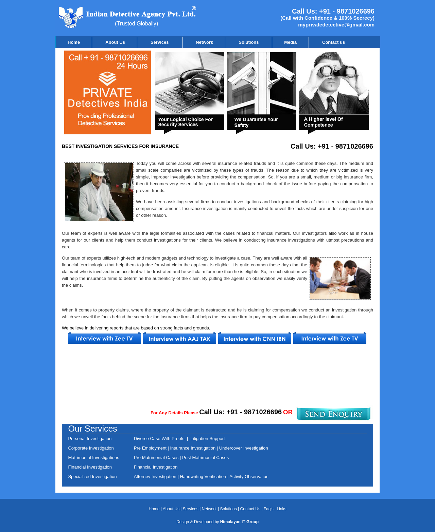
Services (160, 42)
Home (74, 42)
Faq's (269, 509)
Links (281, 509)
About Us (115, 42)
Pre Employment (151, 448)
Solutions (249, 42)
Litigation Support (207, 438)
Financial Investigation (156, 467)
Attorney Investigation (156, 476)
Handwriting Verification (203, 476)
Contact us (333, 42)
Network (204, 42)
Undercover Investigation (243, 448)
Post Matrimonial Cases (205, 457)
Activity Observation (248, 476)
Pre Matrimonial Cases (156, 457)
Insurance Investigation (192, 448)
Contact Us (251, 509)
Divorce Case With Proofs (160, 438)
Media (290, 42)
